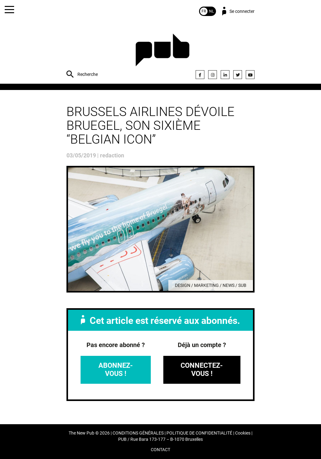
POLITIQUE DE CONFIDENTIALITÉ (199, 433)
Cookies (242, 433)
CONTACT (160, 449)
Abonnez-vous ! (115, 369)
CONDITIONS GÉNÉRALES (138, 433)
